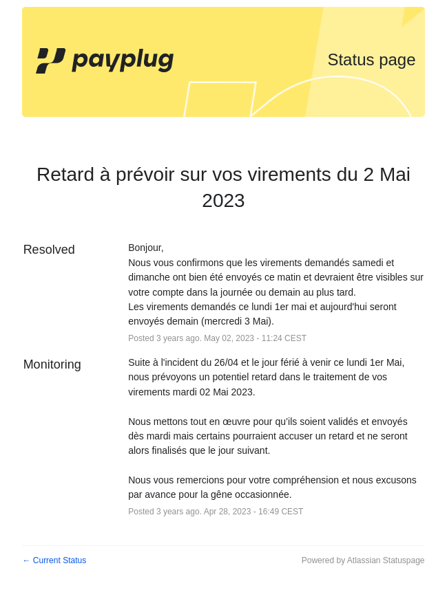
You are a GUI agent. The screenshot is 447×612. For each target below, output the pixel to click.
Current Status (54, 560)
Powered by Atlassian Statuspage (363, 560)
